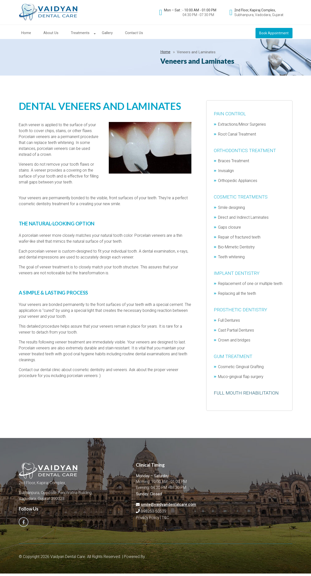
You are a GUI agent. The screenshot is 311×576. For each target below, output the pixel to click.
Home (26, 33)
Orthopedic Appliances (237, 183)
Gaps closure (229, 230)
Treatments (80, 33)
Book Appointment (274, 34)
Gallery (107, 33)
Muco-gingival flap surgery (241, 379)
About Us (50, 33)
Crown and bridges (234, 343)
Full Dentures (229, 323)
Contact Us (134, 33)
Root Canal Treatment (237, 137)
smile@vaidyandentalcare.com (168, 508)
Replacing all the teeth (237, 296)
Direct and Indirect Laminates (243, 220)
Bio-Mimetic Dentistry (236, 250)
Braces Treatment (233, 164)
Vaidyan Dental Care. (68, 559)
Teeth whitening (231, 260)
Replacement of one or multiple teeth (250, 286)
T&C (165, 521)
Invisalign (226, 174)
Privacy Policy (147, 521)
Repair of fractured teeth (239, 240)
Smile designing (231, 210)
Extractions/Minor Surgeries (242, 127)
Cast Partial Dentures (236, 333)
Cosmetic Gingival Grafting (241, 370)
